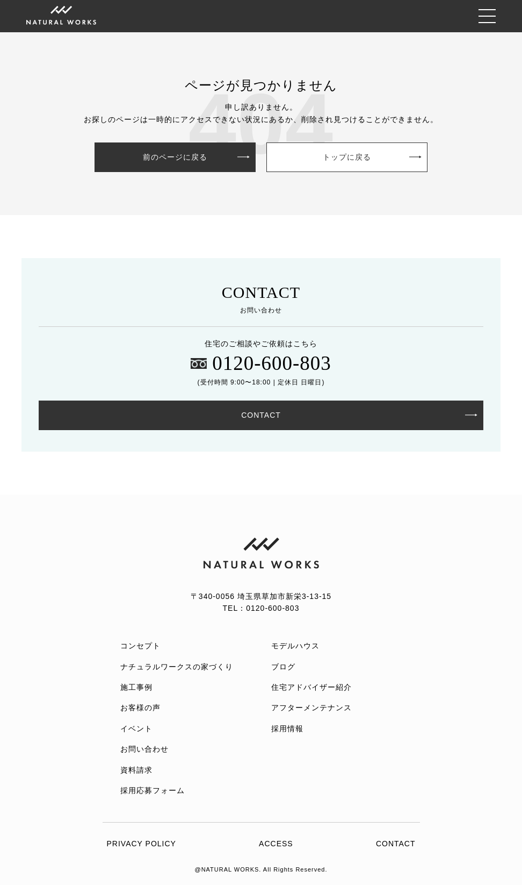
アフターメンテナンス (311, 707)
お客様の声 (140, 707)
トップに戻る (347, 157)
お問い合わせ (144, 749)
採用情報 (287, 728)
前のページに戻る (175, 157)
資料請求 (136, 770)
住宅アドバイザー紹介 (311, 687)
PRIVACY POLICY (141, 843)
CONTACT (261, 415)
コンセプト (140, 645)
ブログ (283, 666)
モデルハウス (295, 645)
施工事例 (136, 687)
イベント (136, 728)
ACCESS (276, 843)
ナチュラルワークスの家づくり (176, 666)
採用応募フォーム (152, 790)
